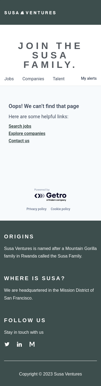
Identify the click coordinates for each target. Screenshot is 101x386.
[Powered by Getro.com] (50, 195)
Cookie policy (60, 209)
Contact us (19, 140)
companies (33, 78)
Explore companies (27, 133)
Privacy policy (36, 209)
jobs (9, 78)
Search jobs (20, 126)
